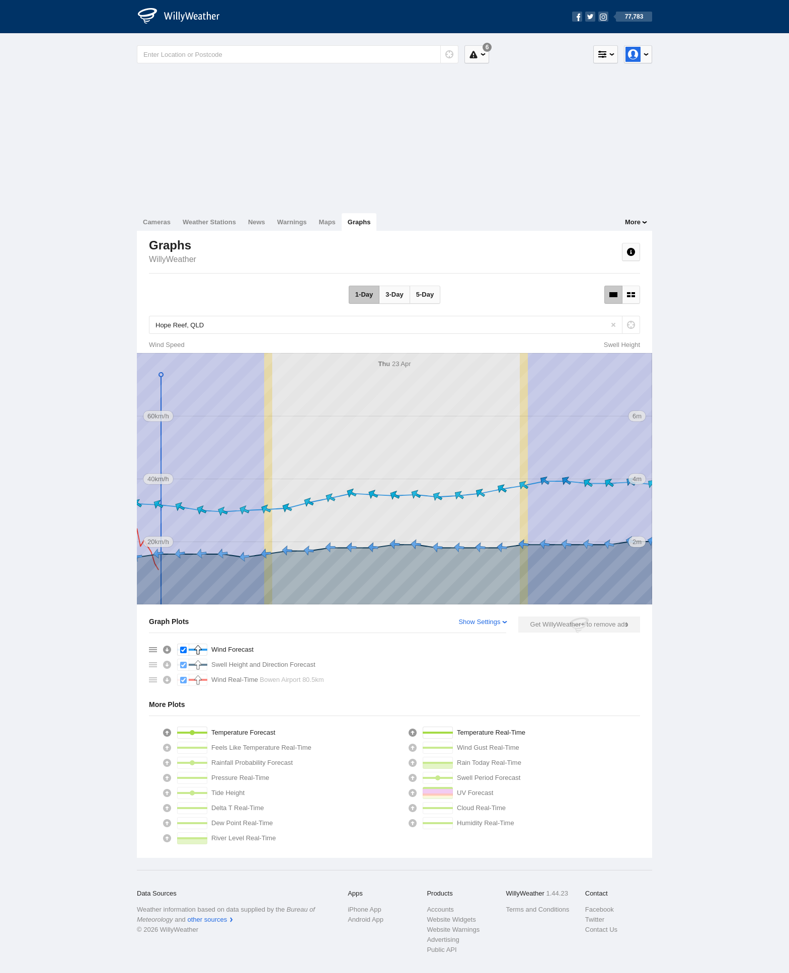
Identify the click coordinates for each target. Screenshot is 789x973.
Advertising (443, 939)
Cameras (157, 222)
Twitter (594, 919)
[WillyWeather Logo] (184, 16)
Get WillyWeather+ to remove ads (579, 624)
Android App (365, 919)
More (633, 222)
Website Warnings (453, 929)
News (256, 222)
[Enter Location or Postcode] (297, 54)
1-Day (364, 294)
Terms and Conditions (538, 909)
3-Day (394, 294)
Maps (327, 222)
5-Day (425, 294)
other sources (207, 919)
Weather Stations (209, 222)
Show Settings (479, 622)
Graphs (359, 222)
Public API (441, 949)
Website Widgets (451, 919)
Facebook (599, 909)
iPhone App (364, 909)
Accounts (440, 909)
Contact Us (601, 929)
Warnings (292, 222)
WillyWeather (172, 259)
